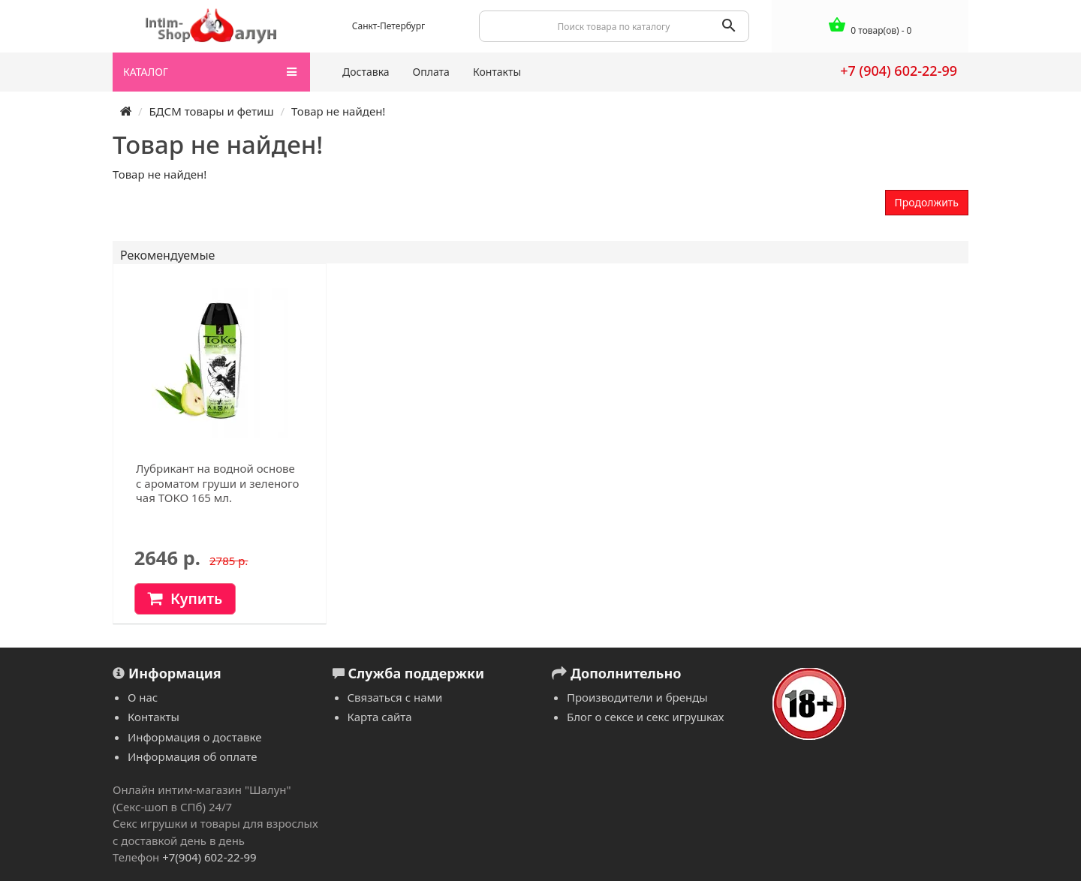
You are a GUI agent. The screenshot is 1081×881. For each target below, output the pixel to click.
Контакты (497, 72)
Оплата (431, 72)
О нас (143, 697)
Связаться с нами (395, 697)
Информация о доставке (194, 736)
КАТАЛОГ (210, 72)
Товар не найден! (338, 111)
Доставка (366, 72)
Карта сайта (380, 716)
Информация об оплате (192, 756)
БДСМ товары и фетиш (211, 111)
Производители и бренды (637, 697)
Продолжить (927, 202)
